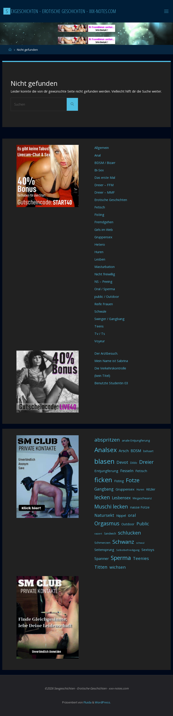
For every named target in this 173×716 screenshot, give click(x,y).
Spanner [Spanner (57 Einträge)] (101, 558)
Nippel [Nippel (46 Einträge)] (121, 515)
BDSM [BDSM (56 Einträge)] (136, 450)
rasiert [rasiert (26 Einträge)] (98, 533)
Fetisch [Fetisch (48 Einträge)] (141, 470)
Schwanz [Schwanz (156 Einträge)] (123, 541)
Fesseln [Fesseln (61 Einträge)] (126, 470)
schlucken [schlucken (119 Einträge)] (129, 532)
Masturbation (104, 267)
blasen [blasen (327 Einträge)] (104, 461)
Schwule (100, 311)
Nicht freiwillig (104, 274)
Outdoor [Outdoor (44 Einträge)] (127, 524)
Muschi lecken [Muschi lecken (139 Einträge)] (111, 506)
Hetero (99, 244)
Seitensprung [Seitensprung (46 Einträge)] (104, 549)
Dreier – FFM (104, 185)
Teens (99, 326)
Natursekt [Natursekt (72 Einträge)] (104, 515)
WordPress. (103, 702)
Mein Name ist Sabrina (111, 361)
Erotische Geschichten (110, 200)
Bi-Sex (99, 170)
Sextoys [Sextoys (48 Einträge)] (147, 549)
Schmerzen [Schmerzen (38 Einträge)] (102, 543)
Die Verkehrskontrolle (110, 368)
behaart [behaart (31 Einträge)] (148, 451)
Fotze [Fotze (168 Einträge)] (132, 480)
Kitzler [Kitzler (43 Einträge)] (150, 489)
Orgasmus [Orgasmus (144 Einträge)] (106, 523)
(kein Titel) (102, 375)
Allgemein (101, 148)
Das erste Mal (104, 177)
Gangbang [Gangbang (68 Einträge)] (104, 489)
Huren (98, 252)
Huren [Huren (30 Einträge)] (140, 489)
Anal (97, 155)
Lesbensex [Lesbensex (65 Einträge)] (121, 497)
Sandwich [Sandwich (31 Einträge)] (110, 533)
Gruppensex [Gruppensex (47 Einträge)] (125, 489)
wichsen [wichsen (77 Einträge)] (117, 567)
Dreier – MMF (104, 192)
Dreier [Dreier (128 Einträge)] (146, 461)
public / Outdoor (106, 296)
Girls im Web (103, 230)
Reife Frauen (103, 304)
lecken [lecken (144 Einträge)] (102, 497)
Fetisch (99, 207)
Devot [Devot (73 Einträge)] (122, 462)
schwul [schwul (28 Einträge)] (140, 542)
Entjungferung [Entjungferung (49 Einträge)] (106, 470)
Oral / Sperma (104, 289)
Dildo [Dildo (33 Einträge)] (133, 463)
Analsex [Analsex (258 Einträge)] (105, 450)
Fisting (99, 214)
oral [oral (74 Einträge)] (132, 515)
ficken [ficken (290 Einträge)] (103, 479)
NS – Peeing (103, 281)
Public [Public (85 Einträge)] (143, 524)
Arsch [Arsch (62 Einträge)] (124, 450)
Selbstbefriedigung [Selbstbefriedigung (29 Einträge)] (127, 550)
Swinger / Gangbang (109, 319)
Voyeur (99, 341)
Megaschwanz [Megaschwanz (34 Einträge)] (142, 498)
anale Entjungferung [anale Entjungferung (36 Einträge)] (136, 440)
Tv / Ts (99, 333)
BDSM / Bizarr (104, 163)
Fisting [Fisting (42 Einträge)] (119, 481)
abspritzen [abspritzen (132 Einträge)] (107, 439)
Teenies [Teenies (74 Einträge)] (141, 558)
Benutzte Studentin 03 (111, 383)
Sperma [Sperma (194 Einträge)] (121, 557)
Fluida (87, 702)
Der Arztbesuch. (106, 353)
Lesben (99, 259)
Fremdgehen (103, 222)
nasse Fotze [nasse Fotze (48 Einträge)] (140, 507)
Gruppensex (103, 237)
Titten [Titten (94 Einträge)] (100, 567)
